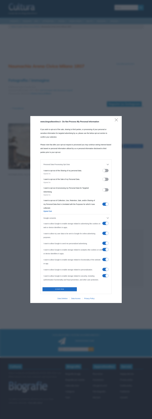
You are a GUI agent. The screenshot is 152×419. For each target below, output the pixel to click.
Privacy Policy (89, 298)
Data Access (76, 298)
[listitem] (76, 164)
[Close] (117, 120)
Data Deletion (62, 298)
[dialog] (76, 209)
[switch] (105, 170)
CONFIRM (59, 289)
